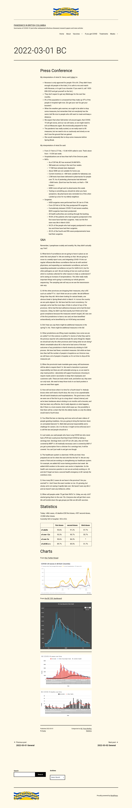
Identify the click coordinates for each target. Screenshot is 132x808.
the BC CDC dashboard (53, 598)
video (73, 77)
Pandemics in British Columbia (30, 25)
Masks (112, 34)
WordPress (114, 795)
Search (16, 771)
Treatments (103, 34)
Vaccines (76, 34)
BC (81, 728)
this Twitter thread (51, 558)
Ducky (44, 731)
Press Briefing (87, 728)
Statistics (89, 731)
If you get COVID (91, 34)
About (68, 34)
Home (61, 34)
